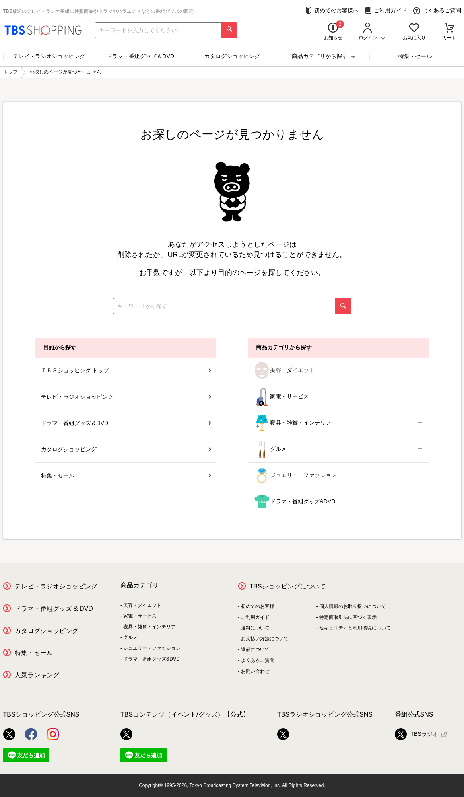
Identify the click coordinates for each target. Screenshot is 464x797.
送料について (255, 628)
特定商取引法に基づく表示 (348, 617)
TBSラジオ (416, 734)
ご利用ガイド (386, 10)
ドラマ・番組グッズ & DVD (54, 608)
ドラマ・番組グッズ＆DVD (140, 56)
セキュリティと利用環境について (355, 628)
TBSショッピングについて (288, 586)
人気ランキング (37, 675)
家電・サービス (338, 397)
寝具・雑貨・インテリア (338, 423)
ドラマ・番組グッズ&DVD (338, 502)
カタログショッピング (232, 56)
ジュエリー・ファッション (338, 476)
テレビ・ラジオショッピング (49, 56)
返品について (255, 649)
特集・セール (415, 56)
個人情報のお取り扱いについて (352, 606)
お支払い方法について (265, 638)
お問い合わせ (255, 671)
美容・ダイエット (338, 371)
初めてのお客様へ (332, 10)
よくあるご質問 (437, 10)
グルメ (338, 449)
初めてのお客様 (257, 606)
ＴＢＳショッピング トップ (126, 370)
